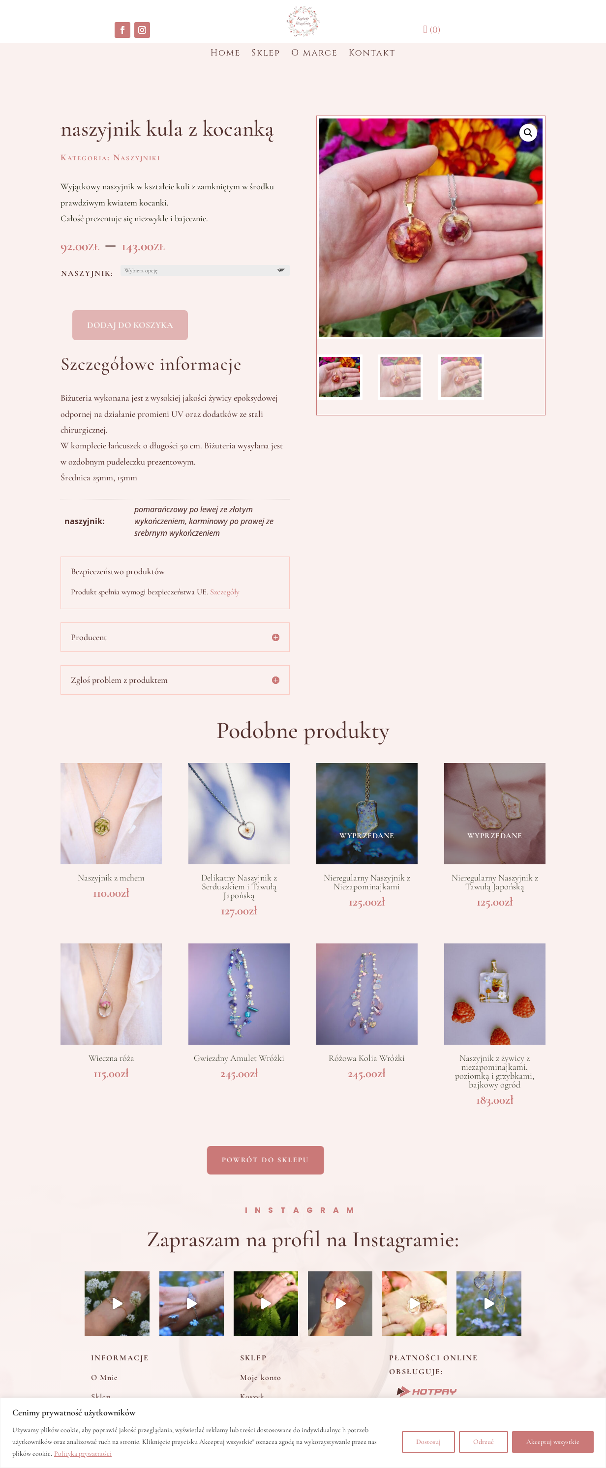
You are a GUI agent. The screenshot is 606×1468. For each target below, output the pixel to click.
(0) (431, 30)
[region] (303, 1433)
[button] (528, 133)
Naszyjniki (136, 157)
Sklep (265, 54)
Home (226, 54)
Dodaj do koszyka (130, 325)
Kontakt (372, 54)
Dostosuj (428, 1442)
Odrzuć (483, 1442)
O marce (314, 54)
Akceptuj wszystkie (552, 1442)
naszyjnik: (87, 273)
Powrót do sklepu (217, 1159)
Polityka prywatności (83, 1453)
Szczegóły (225, 592)
